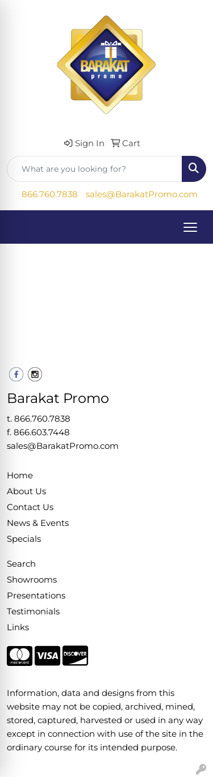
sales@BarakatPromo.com (142, 194)
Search (21, 564)
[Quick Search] (94, 169)
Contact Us (30, 507)
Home (20, 475)
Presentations (36, 596)
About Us (26, 491)
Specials (24, 539)
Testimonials (33, 611)
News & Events (38, 523)
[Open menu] (190, 227)
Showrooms (32, 580)
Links (18, 627)
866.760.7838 (50, 194)
